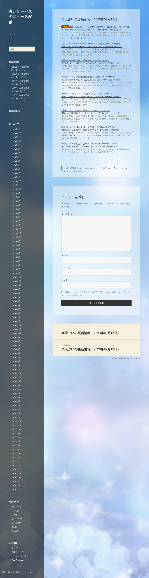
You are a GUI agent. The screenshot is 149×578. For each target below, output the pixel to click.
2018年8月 (16, 389)
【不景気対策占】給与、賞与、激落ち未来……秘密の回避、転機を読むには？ (92, 30)
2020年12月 (16, 277)
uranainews (92, 168)
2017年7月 (16, 441)
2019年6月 (16, 349)
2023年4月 (16, 165)
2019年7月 (16, 345)
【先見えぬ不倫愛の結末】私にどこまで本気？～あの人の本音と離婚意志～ (91, 130)
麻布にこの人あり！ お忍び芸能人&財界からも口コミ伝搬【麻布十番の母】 (99, 27)
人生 (69, 171)
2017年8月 (16, 437)
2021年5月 (16, 257)
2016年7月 (16, 489)
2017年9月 (16, 433)
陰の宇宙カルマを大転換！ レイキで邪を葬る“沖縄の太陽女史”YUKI (88, 127)
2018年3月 (16, 409)
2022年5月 (16, 209)
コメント (67, 213)
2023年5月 (16, 161)
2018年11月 (16, 377)
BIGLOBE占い (17, 507)
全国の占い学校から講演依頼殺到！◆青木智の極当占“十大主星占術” (88, 77)
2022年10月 (16, 189)
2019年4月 (16, 357)
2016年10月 (16, 477)
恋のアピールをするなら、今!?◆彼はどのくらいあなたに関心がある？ (89, 147)
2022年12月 (16, 181)
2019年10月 (16, 333)
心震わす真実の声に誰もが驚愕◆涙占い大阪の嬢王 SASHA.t (85, 60)
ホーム (12, 34)
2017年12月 (16, 421)
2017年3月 (16, 457)
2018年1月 (16, 417)
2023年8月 (16, 149)
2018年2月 (16, 413)
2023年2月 (16, 173)
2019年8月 (16, 341)
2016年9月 (16, 481)
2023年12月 (16, 133)
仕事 (74, 171)
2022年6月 (16, 205)
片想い (80, 171)
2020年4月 (16, 309)
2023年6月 (16, 157)
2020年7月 (16, 297)
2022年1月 (16, 225)
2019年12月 (16, 325)
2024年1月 (16, 129)
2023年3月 (16, 169)
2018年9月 (16, 385)
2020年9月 (16, 289)
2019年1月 (16, 369)
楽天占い (15, 531)
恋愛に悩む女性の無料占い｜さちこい (17, 572)
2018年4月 (16, 405)
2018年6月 (16, 397)
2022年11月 (16, 185)
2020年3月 (16, 313)
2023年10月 (16, 141)
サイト (64, 280)
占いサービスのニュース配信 (20, 16)
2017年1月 (16, 465)
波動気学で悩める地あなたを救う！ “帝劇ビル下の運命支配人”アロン (89, 144)
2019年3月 (16, 361)
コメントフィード (19, 556)
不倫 (63, 171)
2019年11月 (16, 329)
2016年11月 (16, 473)
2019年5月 (16, 353)
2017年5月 (16, 449)
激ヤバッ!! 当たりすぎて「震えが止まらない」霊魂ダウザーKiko (87, 94)
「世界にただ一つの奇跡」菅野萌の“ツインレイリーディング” (85, 110)
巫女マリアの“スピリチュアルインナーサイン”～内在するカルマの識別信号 (90, 44)
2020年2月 (16, 317)
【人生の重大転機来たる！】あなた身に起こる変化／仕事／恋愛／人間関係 (91, 80)
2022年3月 (16, 217)
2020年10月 (16, 285)
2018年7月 (16, 393)
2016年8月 (16, 485)
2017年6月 (16, 445)
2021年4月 (16, 261)
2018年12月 (16, 373)
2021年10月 (16, 237)
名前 (64, 255)
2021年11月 (16, 233)
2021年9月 (16, 241)
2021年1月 (16, 273)
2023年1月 (16, 177)
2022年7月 (16, 201)
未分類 (14, 527)
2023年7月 (16, 153)
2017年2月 (16, 461)
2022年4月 (16, 213)
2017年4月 (16, 453)
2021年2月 (16, 269)
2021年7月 (16, 249)
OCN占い (15, 515)
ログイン (15, 548)
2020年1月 (16, 321)
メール (66, 267)
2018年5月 (16, 401)
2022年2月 (16, 221)
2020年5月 (16, 305)
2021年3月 (16, 265)
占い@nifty (16, 523)
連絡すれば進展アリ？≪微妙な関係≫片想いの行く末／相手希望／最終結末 (91, 96)
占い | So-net (16, 519)
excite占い (15, 511)
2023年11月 (16, 137)
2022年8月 (16, 197)
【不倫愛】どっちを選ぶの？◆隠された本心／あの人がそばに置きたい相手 (91, 63)
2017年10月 (16, 429)
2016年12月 (16, 469)
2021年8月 (16, 245)
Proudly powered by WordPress (125, 358)
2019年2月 (16, 365)
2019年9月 (16, 337)
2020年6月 (16, 301)
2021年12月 (16, 229)
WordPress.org (17, 560)
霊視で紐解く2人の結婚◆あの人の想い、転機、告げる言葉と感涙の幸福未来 (91, 46)
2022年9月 (16, 193)
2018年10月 (16, 381)
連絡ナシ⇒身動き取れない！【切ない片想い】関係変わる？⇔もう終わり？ (91, 113)
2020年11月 (16, 281)
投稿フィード (17, 552)
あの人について (123, 168)
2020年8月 (16, 293)
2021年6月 (16, 253)
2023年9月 (16, 145)
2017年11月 (16, 425)
